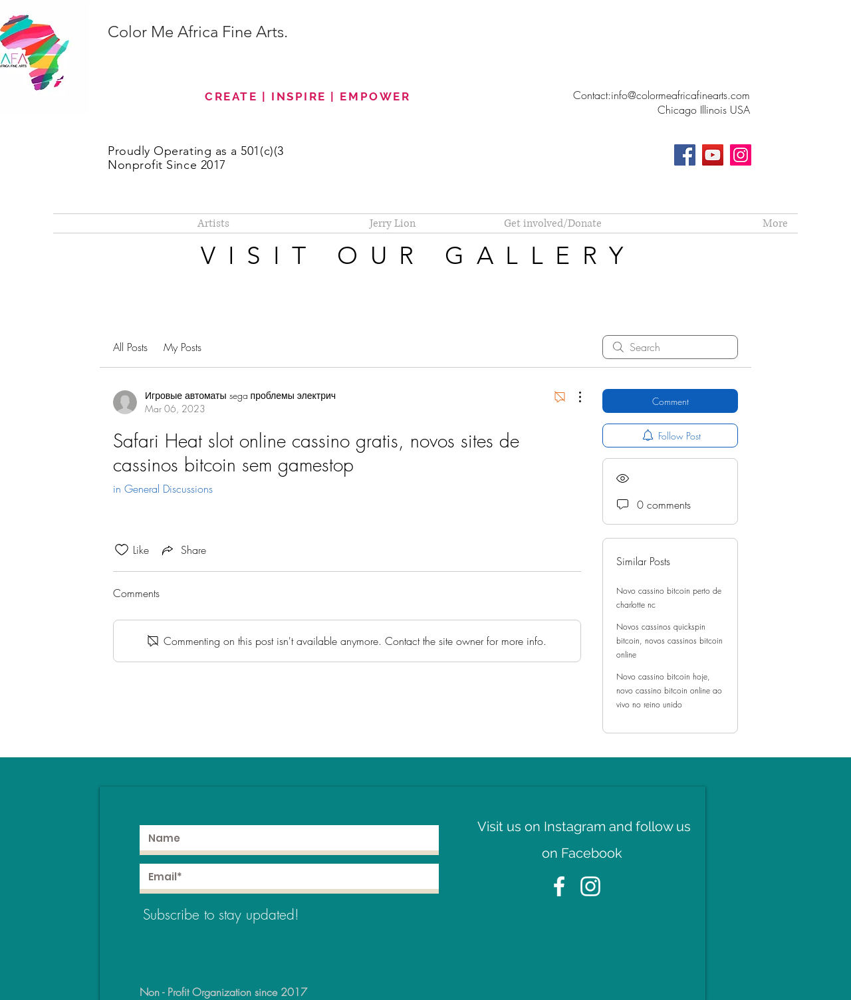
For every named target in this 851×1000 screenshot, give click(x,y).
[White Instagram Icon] (590, 886)
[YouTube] (712, 155)
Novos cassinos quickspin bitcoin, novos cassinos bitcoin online (669, 640)
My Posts (182, 347)
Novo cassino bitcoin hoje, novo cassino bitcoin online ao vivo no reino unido (669, 690)
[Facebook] (684, 155)
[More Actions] (573, 397)
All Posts (130, 347)
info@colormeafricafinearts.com (680, 95)
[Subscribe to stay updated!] (239, 915)
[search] (670, 347)
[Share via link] (183, 550)
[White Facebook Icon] (559, 886)
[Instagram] (740, 155)
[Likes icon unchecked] (121, 550)
